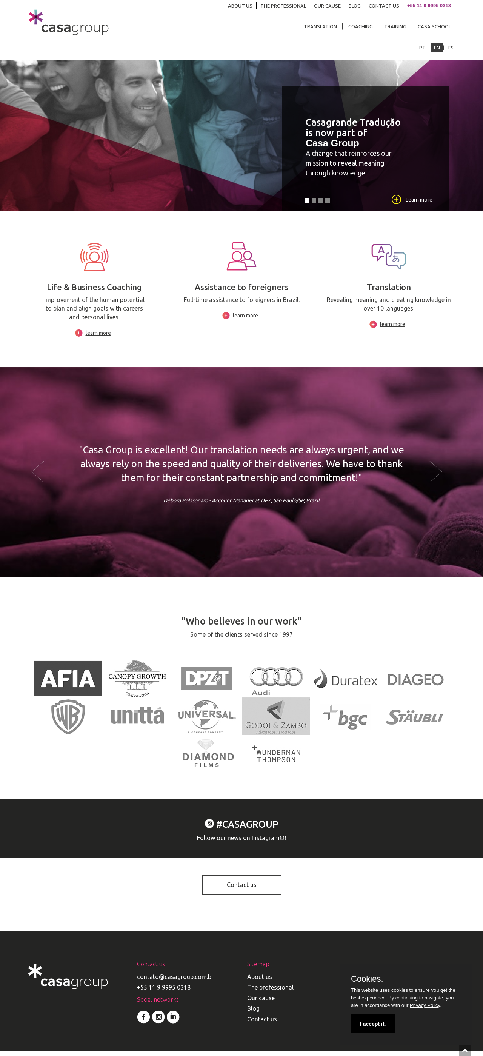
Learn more (411, 204)
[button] (58, 477)
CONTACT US (384, 5)
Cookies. (367, 979)
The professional (270, 992)
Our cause (261, 1003)
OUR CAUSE (327, 5)
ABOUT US (240, 5)
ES (451, 47)
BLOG (355, 5)
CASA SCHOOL (434, 26)
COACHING (360, 26)
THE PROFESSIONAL (283, 5)
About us (259, 982)
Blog (253, 1013)
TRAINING (395, 26)
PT (422, 47)
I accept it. (373, 1024)
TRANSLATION (320, 26)
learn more (98, 339)
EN (437, 47)
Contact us (242, 890)
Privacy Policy (425, 1005)
